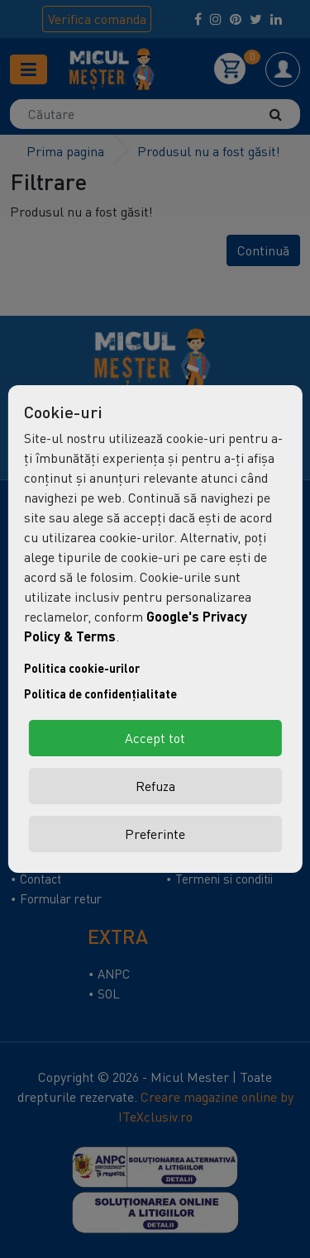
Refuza (155, 786)
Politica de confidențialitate (100, 694)
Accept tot (155, 738)
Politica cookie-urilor (82, 668)
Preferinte (155, 834)
